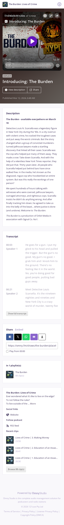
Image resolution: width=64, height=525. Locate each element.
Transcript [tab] (12, 236)
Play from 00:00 (15, 351)
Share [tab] (9, 329)
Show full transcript (17, 313)
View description (15, 89)
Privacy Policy (28, 511)
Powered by (32, 493)
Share (34, 89)
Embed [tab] (19, 329)
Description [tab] (13, 113)
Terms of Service (12, 511)
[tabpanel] (32, 169)
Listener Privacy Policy (47, 511)
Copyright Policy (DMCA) (32, 515)
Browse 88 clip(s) (16, 469)
